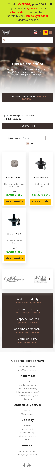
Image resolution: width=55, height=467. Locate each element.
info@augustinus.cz (27, 367)
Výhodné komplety (27, 433)
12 (23, 140)
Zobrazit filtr (27, 123)
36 (28, 140)
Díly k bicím (29, 113)
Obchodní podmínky (27, 385)
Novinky (27, 422)
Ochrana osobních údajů (27, 389)
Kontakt (27, 407)
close (51, 4)
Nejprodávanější (27, 429)
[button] (6, 276)
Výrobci (27, 436)
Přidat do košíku (14, 199)
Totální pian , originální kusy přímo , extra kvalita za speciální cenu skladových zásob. (27, 12)
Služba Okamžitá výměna (27, 392)
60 (32, 140)
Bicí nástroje (15, 113)
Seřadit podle (14, 135)
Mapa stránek (27, 411)
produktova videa (27, 382)
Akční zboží (27, 426)
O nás (27, 378)
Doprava (27, 396)
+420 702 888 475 (27, 363)
